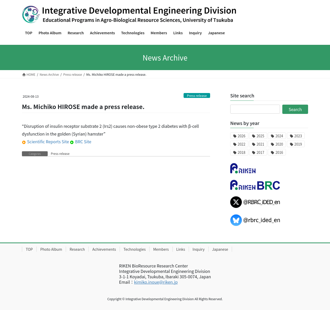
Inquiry (199, 249)
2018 (241, 152)
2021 (260, 144)
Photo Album (51, 249)
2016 (279, 152)
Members (161, 249)
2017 (260, 152)
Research (77, 249)
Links (180, 249)
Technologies (134, 249)
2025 (260, 135)
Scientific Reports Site (45, 141)
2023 (298, 135)
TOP (29, 249)
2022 (241, 144)
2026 (241, 135)
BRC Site (80, 141)
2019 (298, 144)
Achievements (104, 249)
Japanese (220, 249)
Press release (197, 95)
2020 (279, 144)
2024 (279, 135)
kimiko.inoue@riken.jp (156, 282)
